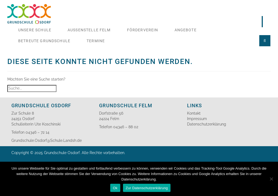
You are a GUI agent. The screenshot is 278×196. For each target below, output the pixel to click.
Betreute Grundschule (44, 41)
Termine (96, 41)
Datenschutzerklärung (206, 124)
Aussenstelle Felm (89, 30)
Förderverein (142, 30)
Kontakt (194, 113)
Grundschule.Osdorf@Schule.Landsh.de (46, 140)
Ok (115, 188)
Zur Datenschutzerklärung (147, 188)
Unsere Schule (34, 30)
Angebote (186, 30)
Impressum (197, 119)
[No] (271, 179)
